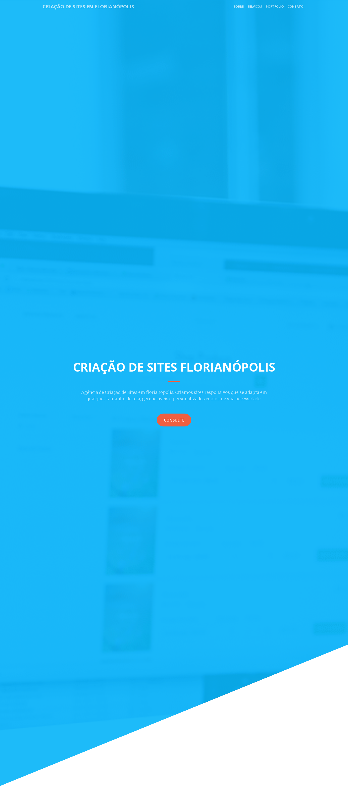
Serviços (254, 6)
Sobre (238, 6)
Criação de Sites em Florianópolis (88, 6)
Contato (295, 6)
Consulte (174, 420)
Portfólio (275, 6)
